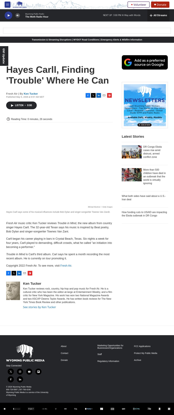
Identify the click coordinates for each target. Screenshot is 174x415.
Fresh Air (65, 265)
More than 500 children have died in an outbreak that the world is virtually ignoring (154, 176)
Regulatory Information (108, 361)
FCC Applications (142, 346)
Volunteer (138, 4)
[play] (8, 15)
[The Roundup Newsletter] (145, 105)
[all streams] (158, 15)
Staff (99, 354)
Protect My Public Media (145, 353)
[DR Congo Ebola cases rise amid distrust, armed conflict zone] (132, 151)
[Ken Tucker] (13, 291)
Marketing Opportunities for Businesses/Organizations (110, 346)
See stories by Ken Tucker (39, 307)
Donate (161, 4)
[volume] (17, 15)
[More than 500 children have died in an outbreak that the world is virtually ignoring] (132, 174)
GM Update (4, 56)
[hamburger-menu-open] (7, 5)
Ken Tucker (31, 93)
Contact (64, 353)
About (64, 346)
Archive (137, 360)
